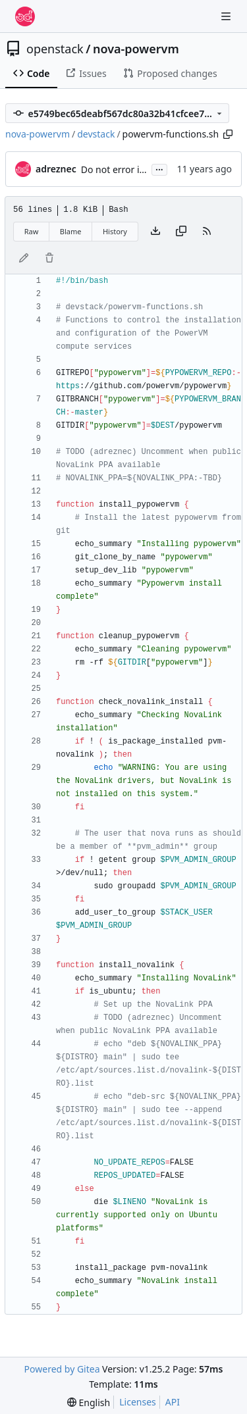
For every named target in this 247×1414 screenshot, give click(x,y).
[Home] (25, 16)
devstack (96, 134)
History (115, 231)
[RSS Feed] (206, 231)
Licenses (137, 1402)
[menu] (88, 1402)
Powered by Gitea (62, 1369)
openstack (55, 48)
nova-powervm (136, 48)
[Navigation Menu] (227, 16)
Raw (31, 231)
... (159, 168)
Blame (71, 231)
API (172, 1402)
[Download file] (155, 231)
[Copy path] (228, 134)
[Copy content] (181, 231)
